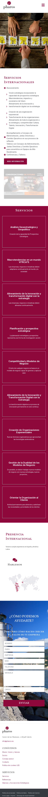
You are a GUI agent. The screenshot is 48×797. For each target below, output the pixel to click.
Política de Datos (22, 788)
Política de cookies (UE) (11, 761)
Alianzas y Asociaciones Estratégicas (15, 778)
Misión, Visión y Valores (11, 747)
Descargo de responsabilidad (25, 791)
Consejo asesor (8, 754)
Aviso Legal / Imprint (8, 791)
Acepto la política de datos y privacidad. (21, 690)
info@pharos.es (8, 736)
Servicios (5, 772)
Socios (4, 751)
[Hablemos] (15, 555)
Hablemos (15, 560)
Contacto (5, 757)
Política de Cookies (34, 788)
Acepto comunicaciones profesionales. (20, 693)
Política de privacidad (8, 788)
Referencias (6, 775)
